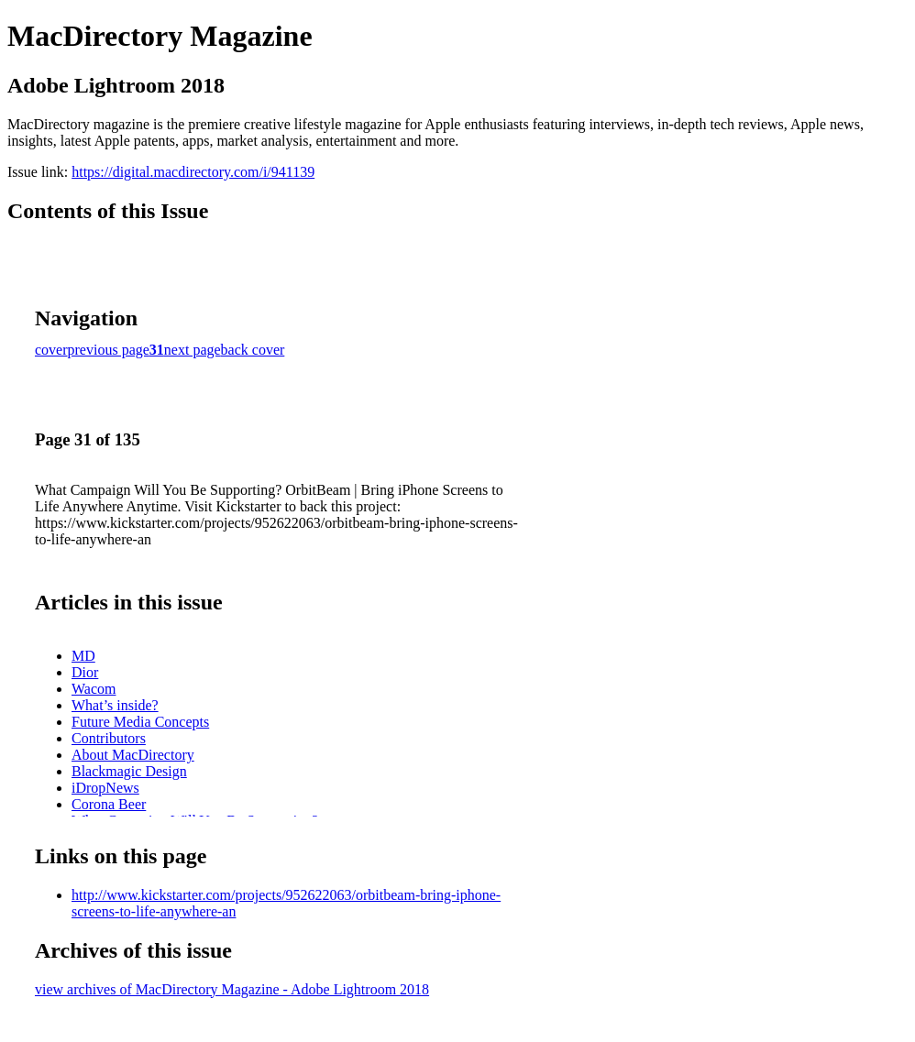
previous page (108, 349)
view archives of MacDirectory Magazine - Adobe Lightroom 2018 (232, 989)
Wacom (94, 688)
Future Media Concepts (140, 721)
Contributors (109, 738)
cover (51, 349)
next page (192, 349)
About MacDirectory (133, 754)
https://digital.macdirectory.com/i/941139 (193, 172)
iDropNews (105, 787)
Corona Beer (109, 804)
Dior (85, 672)
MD (83, 656)
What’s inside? (115, 705)
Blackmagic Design (129, 771)
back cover (253, 349)
